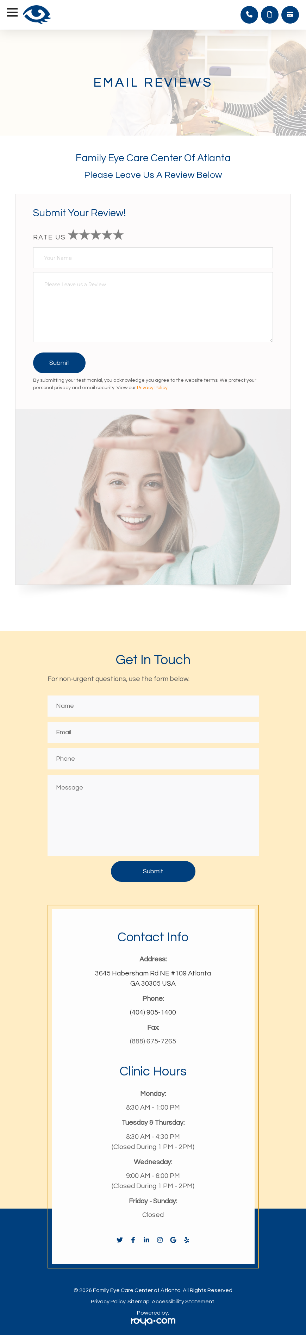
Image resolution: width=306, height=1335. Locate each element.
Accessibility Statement (183, 1301)
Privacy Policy (152, 388)
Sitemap (138, 1301)
